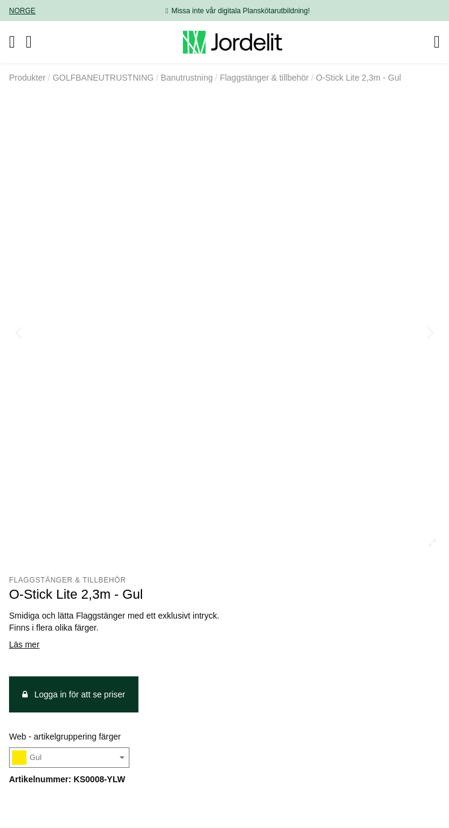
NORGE (22, 11)
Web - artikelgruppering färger (65, 736)
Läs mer (24, 644)
